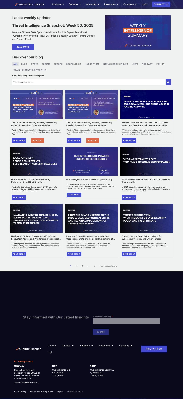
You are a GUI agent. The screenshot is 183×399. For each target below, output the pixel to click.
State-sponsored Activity (30, 70)
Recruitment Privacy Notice (41, 391)
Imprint (60, 391)
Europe (58, 64)
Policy (162, 64)
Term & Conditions (75, 391)
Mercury (51, 346)
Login (50, 352)
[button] (37, 141)
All (15, 64)
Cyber (35, 64)
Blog (24, 64)
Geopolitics (74, 64)
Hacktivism (93, 64)
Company (126, 346)
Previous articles (108, 266)
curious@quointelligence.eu (26, 382)
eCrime (46, 64)
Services (67, 346)
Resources (106, 346)
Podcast (149, 64)
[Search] (168, 82)
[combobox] (88, 82)
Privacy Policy (20, 391)
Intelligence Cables (117, 64)
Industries (86, 346)
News (136, 64)
